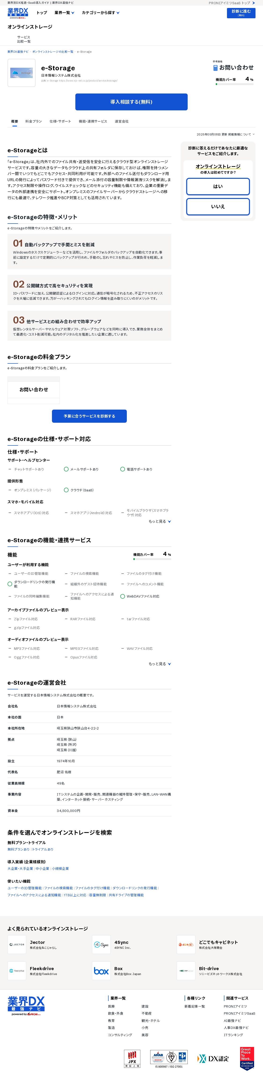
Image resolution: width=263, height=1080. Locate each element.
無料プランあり (18, 849)
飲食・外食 (116, 1013)
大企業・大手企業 (20, 869)
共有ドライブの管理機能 (126, 895)
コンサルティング (120, 1035)
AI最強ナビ (232, 1021)
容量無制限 (97, 895)
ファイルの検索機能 (58, 888)
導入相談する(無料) (131, 102)
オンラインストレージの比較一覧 (52, 51)
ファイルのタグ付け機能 (92, 888)
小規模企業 (60, 869)
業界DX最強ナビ (18, 51)
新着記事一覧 (195, 1006)
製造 (111, 1028)
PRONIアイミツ (235, 1006)
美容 (145, 1035)
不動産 (147, 1013)
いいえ (218, 206)
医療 (111, 1006)
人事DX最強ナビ (236, 1028)
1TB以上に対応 (75, 895)
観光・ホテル (151, 1021)
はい (218, 186)
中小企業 (42, 869)
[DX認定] (213, 1058)
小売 (145, 1028)
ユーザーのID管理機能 (24, 888)
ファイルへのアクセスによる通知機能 (34, 895)
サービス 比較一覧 (24, 39)
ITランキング (233, 1035)
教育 (111, 1021)
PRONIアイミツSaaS (240, 1013)
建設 (145, 1006)
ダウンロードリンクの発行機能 (135, 888)
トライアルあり (43, 849)
